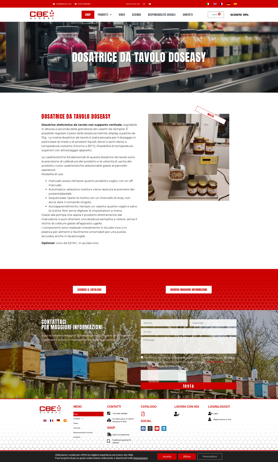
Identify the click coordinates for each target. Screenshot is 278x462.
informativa (215, 362)
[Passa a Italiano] (208, 3)
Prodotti (105, 15)
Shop (88, 15)
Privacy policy (128, 456)
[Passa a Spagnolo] (235, 3)
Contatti (188, 15)
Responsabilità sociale (162, 15)
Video (122, 15)
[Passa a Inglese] (215, 3)
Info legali (142, 456)
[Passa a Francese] (221, 3)
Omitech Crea (161, 453)
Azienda (136, 15)
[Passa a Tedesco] (228, 3)
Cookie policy (114, 456)
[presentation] (163, 375)
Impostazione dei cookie (159, 456)
